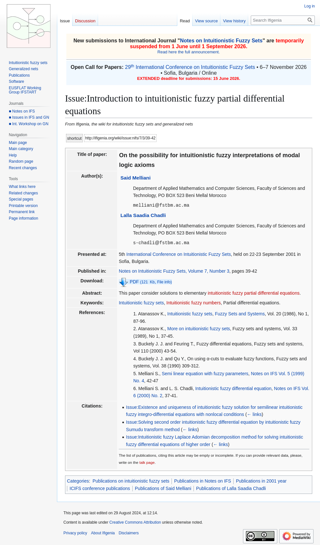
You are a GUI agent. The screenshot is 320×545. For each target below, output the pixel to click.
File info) (164, 281)
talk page (147, 462)
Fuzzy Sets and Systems (240, 313)
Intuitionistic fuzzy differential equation (233, 387)
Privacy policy (75, 532)
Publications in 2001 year (261, 480)
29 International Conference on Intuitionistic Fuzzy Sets (190, 67)
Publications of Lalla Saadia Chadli (231, 487)
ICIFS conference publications (100, 487)
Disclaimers (129, 532)
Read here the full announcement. (189, 51)
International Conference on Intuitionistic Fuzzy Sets (179, 253)
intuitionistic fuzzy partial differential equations (254, 292)
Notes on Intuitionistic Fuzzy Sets (221, 40)
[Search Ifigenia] (283, 20)
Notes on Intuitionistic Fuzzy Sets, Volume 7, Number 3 (174, 270)
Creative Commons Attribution (135, 521)
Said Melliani (135, 177)
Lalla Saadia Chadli (143, 215)
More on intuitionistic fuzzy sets (198, 328)
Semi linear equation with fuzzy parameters (205, 373)
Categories (78, 480)
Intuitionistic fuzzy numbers (193, 302)
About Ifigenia (103, 532)
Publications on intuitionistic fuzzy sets (131, 480)
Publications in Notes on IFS (202, 480)
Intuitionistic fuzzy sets (141, 302)
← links (254, 413)
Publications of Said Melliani (163, 487)
